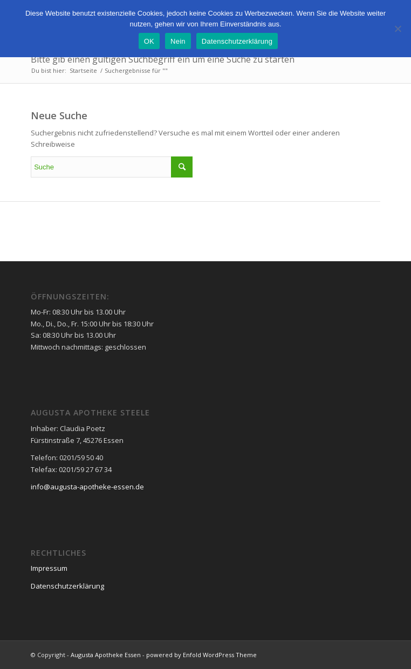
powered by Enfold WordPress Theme (201, 655)
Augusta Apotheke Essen (106, 655)
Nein (178, 41)
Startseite (83, 70)
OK (149, 41)
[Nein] (397, 28)
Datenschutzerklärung (67, 586)
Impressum (49, 568)
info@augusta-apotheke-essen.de (87, 486)
